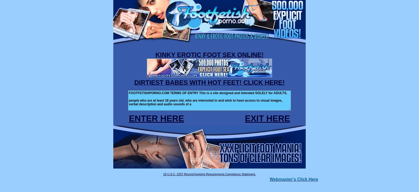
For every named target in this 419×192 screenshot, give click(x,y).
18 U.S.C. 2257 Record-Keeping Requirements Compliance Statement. (209, 174)
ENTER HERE (156, 118)
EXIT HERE (267, 118)
